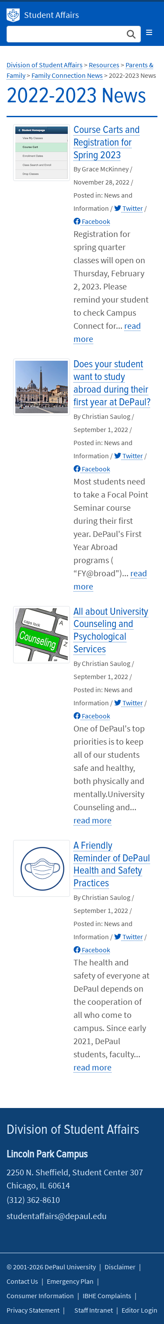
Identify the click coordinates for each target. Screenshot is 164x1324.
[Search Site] (74, 34)
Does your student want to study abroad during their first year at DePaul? (111, 383)
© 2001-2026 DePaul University (51, 1266)
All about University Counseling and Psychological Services (110, 630)
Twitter (128, 208)
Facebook (91, 221)
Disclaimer (120, 1266)
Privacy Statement (33, 1310)
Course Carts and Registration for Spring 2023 (106, 142)
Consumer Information (40, 1295)
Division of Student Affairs (13, 15)
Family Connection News (67, 75)
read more (92, 820)
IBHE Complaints (107, 1295)
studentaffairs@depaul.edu (57, 1215)
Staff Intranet (93, 1310)
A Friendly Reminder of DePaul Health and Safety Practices (111, 864)
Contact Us (22, 1281)
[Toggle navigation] (149, 32)
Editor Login (139, 1310)
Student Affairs (51, 14)
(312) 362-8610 (33, 1199)
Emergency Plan (70, 1281)
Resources (104, 64)
